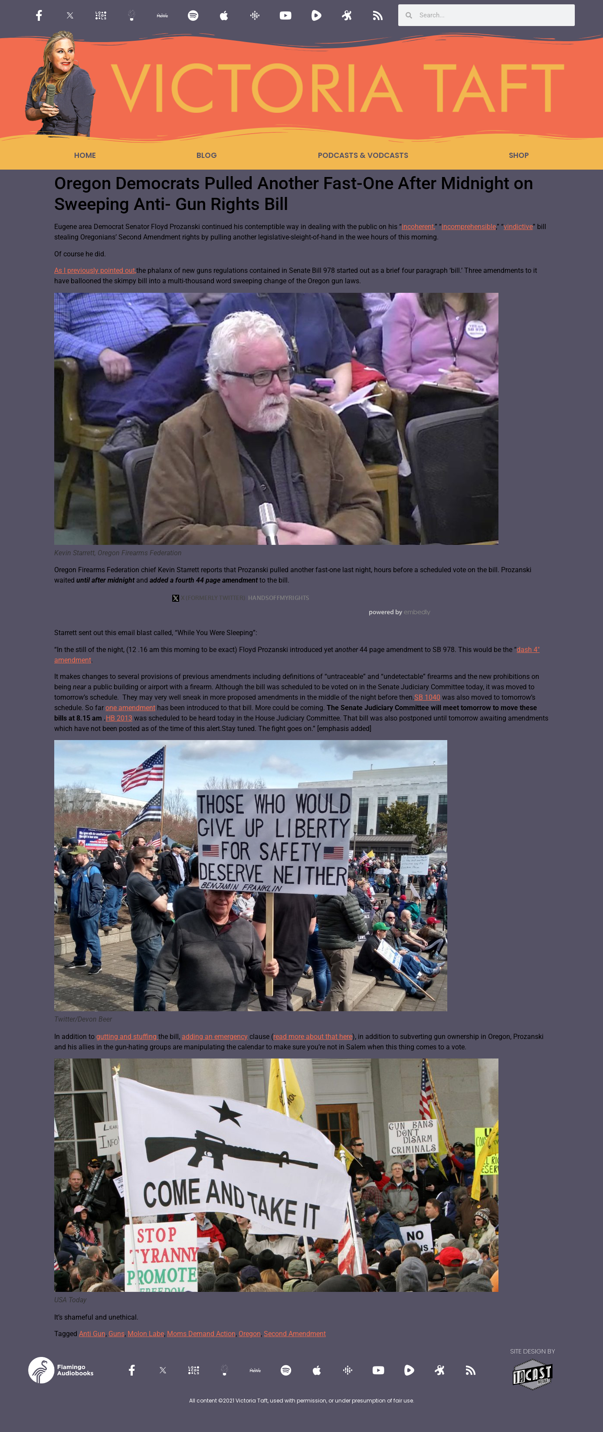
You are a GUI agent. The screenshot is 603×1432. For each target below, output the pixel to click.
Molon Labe (146, 1334)
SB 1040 (427, 697)
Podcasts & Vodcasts (363, 155)
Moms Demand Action (201, 1334)
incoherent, (418, 227)
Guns (116, 1334)
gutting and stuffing (127, 1036)
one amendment (130, 708)
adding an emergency (215, 1036)
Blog (207, 155)
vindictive (518, 227)
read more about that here (312, 1036)
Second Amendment (295, 1334)
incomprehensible (469, 227)
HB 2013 (119, 718)
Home (85, 155)
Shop (519, 155)
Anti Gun (92, 1334)
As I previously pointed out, (95, 270)
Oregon (250, 1334)
